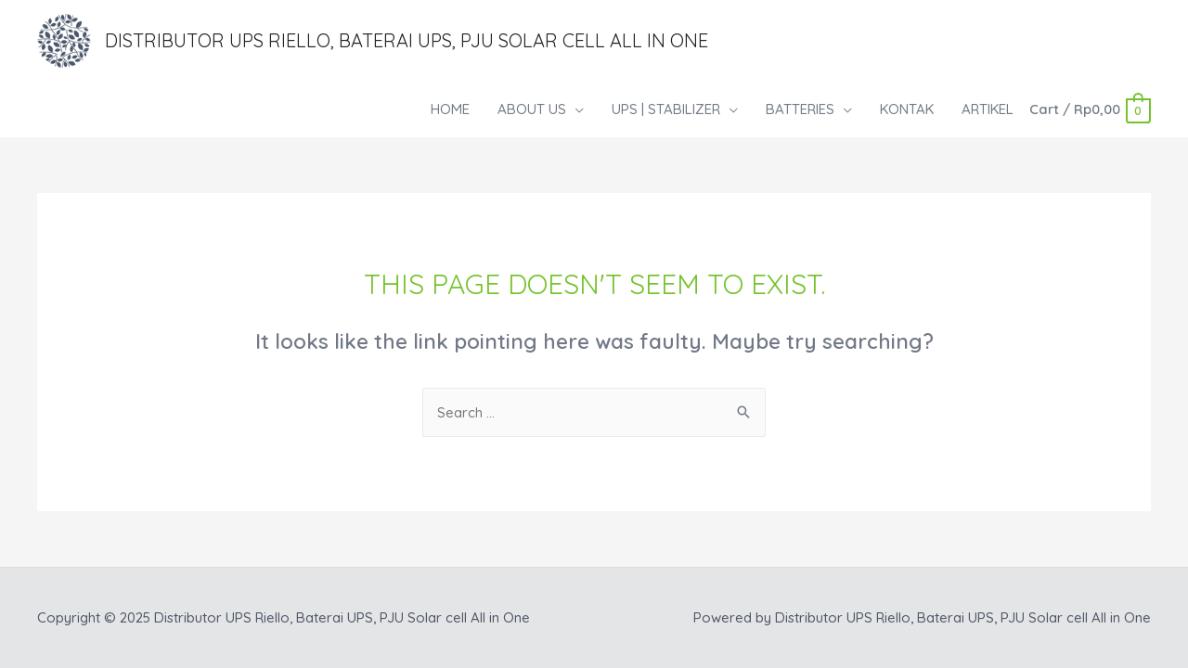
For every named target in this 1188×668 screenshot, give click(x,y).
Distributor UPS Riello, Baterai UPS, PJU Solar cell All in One (406, 40)
